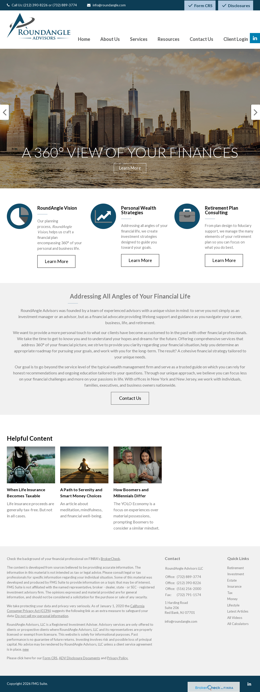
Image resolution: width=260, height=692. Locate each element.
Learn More (130, 168)
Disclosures (235, 5)
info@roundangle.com (109, 5)
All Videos (234, 618)
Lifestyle (233, 605)
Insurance (234, 586)
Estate (232, 580)
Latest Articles (237, 611)
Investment (235, 574)
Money (232, 599)
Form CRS (200, 5)
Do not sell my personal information (41, 616)
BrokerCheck (110, 559)
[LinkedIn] (249, 683)
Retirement (235, 568)
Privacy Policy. (117, 658)
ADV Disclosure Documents (79, 658)
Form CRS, (50, 658)
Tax (230, 593)
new (26, 649)
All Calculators (238, 624)
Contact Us (130, 398)
